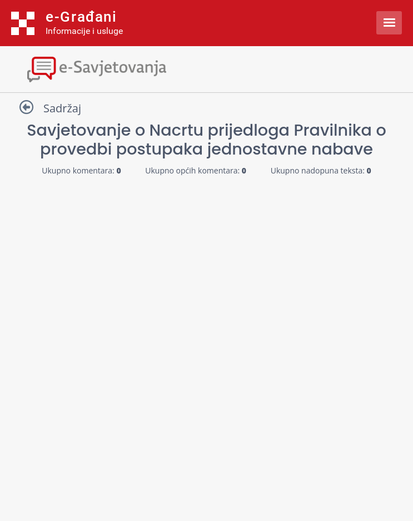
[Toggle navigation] (206, 68)
